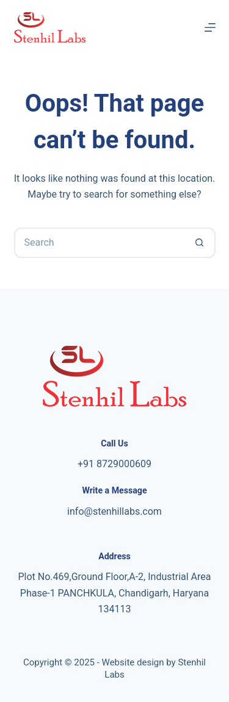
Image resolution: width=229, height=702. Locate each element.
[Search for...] (99, 242)
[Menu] (210, 27)
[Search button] (200, 242)
